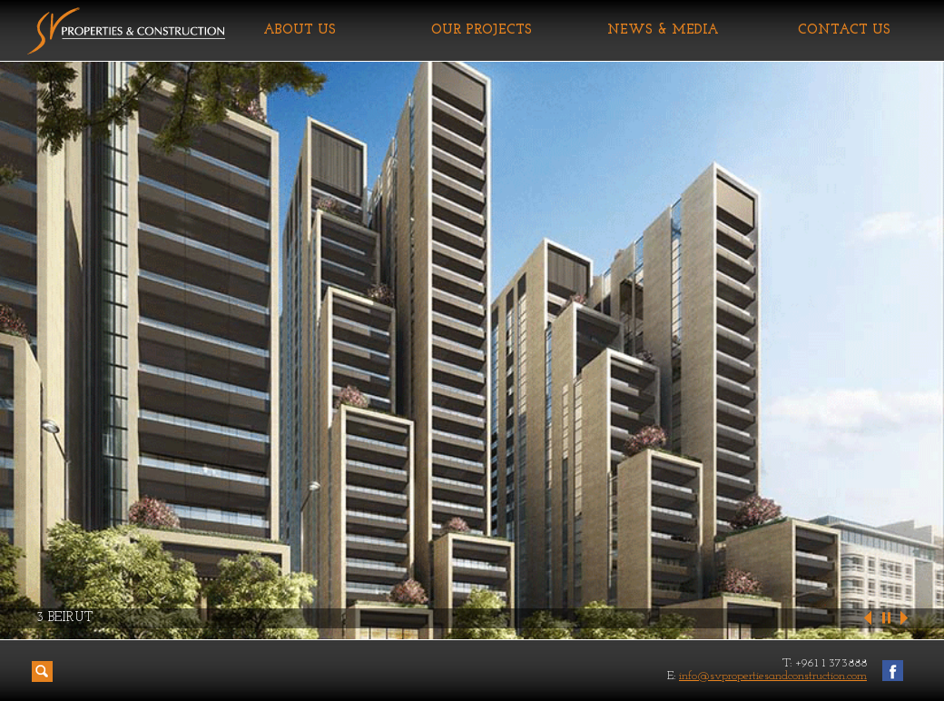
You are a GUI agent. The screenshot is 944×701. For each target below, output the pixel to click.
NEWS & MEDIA (663, 30)
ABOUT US (299, 30)
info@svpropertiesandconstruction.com (773, 676)
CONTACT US (844, 30)
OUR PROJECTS (481, 30)
